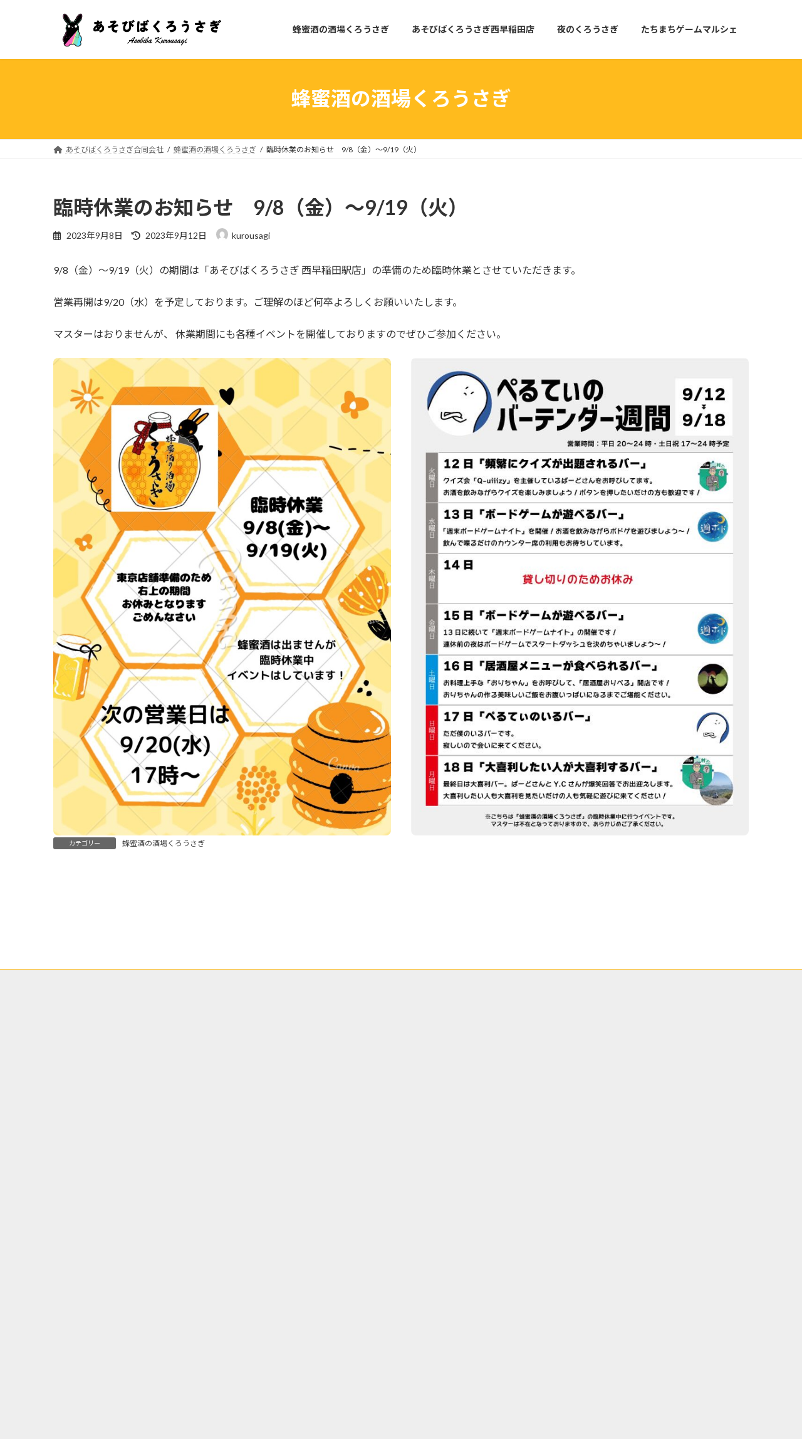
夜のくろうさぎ (328, 1122)
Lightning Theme (398, 1417)
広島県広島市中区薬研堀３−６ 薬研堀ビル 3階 (130, 1242)
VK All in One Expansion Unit (481, 1417)
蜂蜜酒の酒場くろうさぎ (163, 843)
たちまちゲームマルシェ (420, 1122)
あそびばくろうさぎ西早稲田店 (225, 1122)
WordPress (333, 1417)
